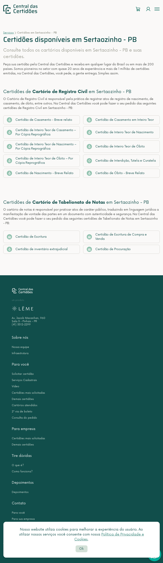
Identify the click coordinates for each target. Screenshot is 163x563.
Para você (20, 364)
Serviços (8, 32)
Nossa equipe (20, 347)
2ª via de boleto (22, 411)
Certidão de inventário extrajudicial (37, 249)
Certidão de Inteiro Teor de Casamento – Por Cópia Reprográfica (41, 132)
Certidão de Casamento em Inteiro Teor (120, 119)
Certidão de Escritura (26, 236)
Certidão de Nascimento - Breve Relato (40, 173)
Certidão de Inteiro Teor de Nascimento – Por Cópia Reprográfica (41, 146)
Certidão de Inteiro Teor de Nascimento (120, 132)
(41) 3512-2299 (21, 324)
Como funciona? (22, 471)
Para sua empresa (23, 519)
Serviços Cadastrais (24, 380)
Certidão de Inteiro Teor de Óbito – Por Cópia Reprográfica (40, 161)
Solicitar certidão (23, 374)
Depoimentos (23, 482)
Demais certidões (23, 399)
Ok (81, 549)
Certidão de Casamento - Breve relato (39, 119)
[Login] (148, 9)
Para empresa (23, 429)
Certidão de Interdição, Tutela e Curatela (121, 160)
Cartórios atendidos (24, 405)
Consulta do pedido (24, 417)
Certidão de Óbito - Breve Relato (116, 173)
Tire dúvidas (22, 456)
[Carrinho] (138, 9)
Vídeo (15, 386)
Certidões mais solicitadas (28, 393)
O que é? (18, 465)
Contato (19, 503)
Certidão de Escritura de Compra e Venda (117, 237)
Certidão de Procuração (109, 249)
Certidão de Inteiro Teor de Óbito (116, 146)
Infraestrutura (20, 353)
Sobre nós (20, 337)
